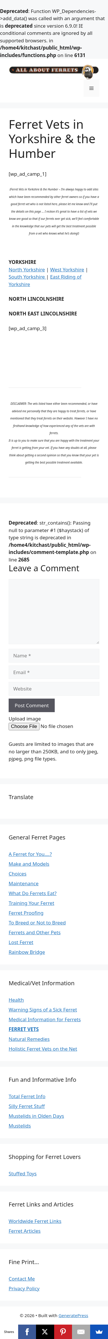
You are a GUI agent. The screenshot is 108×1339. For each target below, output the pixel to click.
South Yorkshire (27, 276)
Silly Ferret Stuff (27, 1106)
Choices (17, 873)
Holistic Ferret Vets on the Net (43, 1048)
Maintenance (24, 883)
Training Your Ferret (31, 903)
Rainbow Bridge (27, 952)
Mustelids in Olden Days (36, 1116)
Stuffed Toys (23, 1173)
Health (16, 999)
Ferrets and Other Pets (34, 932)
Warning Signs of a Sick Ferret (43, 1009)
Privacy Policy (24, 1288)
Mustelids (20, 1125)
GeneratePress (73, 1315)
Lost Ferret (21, 942)
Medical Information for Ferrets (45, 1019)
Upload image (25, 718)
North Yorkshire (27, 269)
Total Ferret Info (27, 1096)
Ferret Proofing (26, 912)
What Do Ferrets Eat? (32, 893)
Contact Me (22, 1278)
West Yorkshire (67, 269)
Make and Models (29, 863)
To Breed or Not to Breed (37, 922)
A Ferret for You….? (30, 854)
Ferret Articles (25, 1231)
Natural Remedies (29, 1039)
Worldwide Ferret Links (35, 1221)
